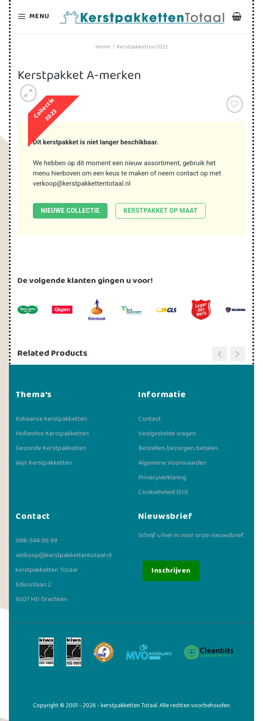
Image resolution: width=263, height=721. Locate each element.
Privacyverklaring (162, 477)
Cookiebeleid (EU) (163, 492)
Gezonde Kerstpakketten (51, 448)
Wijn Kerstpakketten (44, 463)
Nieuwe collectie (70, 210)
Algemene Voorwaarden (172, 463)
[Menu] (34, 16)
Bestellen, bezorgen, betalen (178, 448)
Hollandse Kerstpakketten (52, 433)
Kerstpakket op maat (161, 210)
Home (103, 47)
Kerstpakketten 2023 (142, 47)
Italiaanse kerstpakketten (51, 419)
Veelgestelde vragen (167, 433)
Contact (149, 419)
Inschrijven (170, 570)
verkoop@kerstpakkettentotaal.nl (82, 183)
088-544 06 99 (36, 540)
